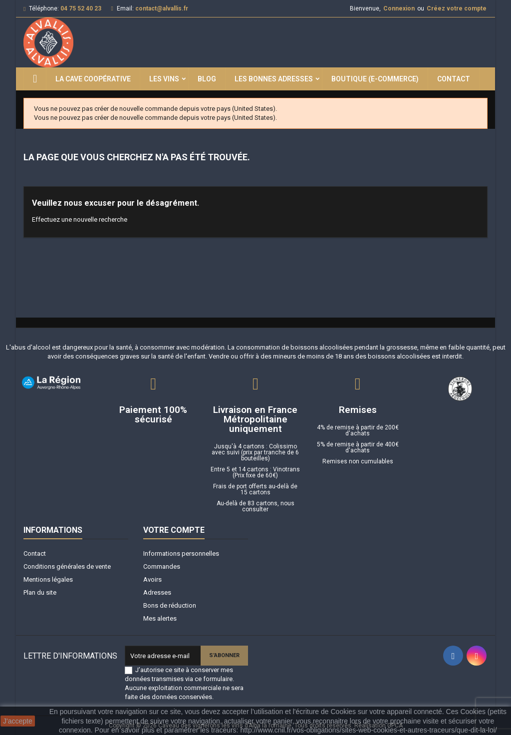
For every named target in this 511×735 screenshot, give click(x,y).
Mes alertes (160, 618)
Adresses (157, 592)
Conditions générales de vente (67, 566)
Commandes (161, 566)
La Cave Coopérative (93, 79)
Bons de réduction (169, 605)
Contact (453, 79)
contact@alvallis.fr (161, 8)
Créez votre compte (457, 8)
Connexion (399, 8)
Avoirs (152, 579)
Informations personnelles (181, 553)
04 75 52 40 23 (80, 8)
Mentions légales (48, 579)
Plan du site (39, 592)
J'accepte (17, 721)
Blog (207, 79)
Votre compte (174, 530)
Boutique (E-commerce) (375, 79)
